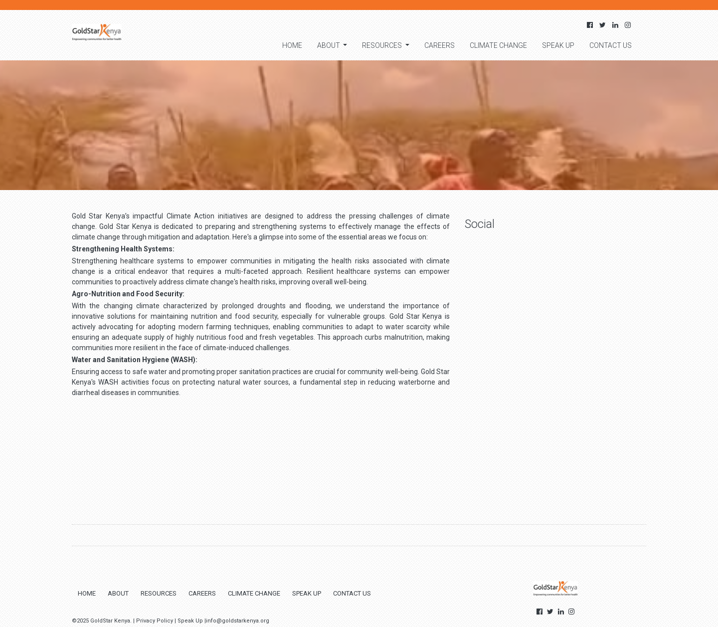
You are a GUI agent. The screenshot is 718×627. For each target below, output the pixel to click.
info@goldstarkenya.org (237, 621)
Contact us (610, 45)
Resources (382, 45)
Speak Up (558, 45)
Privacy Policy (154, 621)
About (329, 45)
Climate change (498, 45)
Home (292, 45)
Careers (439, 45)
